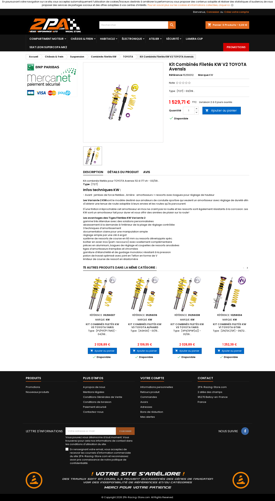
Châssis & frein (82, 39)
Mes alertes (147, 417)
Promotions (236, 47)
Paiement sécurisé (94, 407)
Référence (175, 75)
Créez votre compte (236, 12)
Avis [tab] (146, 172)
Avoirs (144, 402)
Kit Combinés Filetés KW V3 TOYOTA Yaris (102, 325)
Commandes (148, 397)
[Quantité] (188, 110)
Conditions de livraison (97, 402)
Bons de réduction (151, 412)
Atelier (154, 39)
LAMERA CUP (194, 39)
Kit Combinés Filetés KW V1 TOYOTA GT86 (229, 325)
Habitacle (107, 39)
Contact (205, 378)
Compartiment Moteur (46, 39)
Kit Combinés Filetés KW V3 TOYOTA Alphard (144, 325)
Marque (203, 75)
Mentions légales (93, 392)
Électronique (132, 39)
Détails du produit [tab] (123, 172)
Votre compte (152, 378)
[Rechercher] (137, 25)
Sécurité (172, 39)
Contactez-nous (93, 412)
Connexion (212, 12)
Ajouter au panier (221, 110)
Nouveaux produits (37, 392)
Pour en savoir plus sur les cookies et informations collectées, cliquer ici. (189, 5)
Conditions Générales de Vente (102, 397)
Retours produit (149, 392)
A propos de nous (94, 387)
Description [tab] (93, 172)
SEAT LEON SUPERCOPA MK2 (48, 47)
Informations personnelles (156, 387)
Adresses (146, 407)
